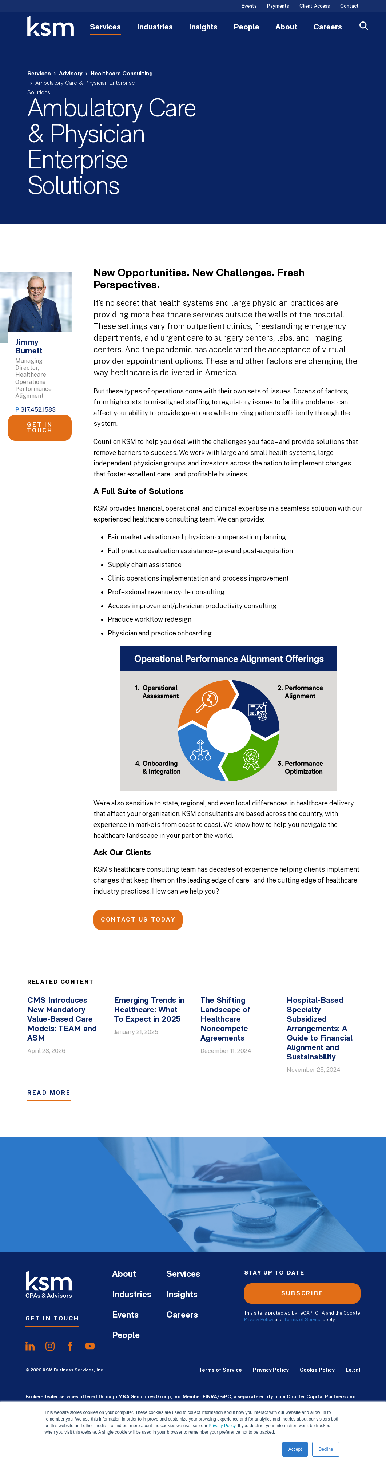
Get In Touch (52, 1318)
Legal (353, 1370)
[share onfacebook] (70, 1346)
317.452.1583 (38, 409)
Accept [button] (295, 1449)
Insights (203, 28)
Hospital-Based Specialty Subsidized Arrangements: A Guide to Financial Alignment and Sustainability (320, 1029)
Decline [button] (325, 1449)
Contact (349, 6)
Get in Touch (40, 427)
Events (249, 6)
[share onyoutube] (90, 1346)
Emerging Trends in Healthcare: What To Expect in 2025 (149, 1010)
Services (105, 28)
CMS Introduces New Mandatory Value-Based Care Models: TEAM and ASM (62, 1020)
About (286, 28)
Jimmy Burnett (29, 347)
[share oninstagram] (50, 1346)
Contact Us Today (138, 919)
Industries (155, 28)
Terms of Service (303, 1319)
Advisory (71, 74)
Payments (278, 6)
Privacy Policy (221, 1425)
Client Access (314, 6)
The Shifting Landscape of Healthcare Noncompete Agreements (225, 1020)
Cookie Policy (317, 1370)
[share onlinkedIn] (30, 1346)
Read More (49, 1092)
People (246, 28)
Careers (327, 28)
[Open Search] (363, 26)
